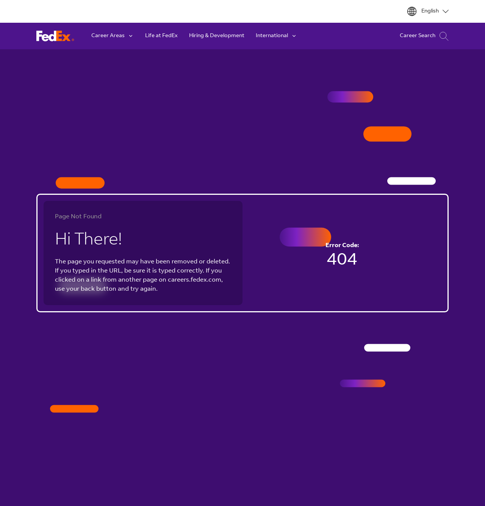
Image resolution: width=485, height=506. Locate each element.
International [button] (276, 36)
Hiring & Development (216, 36)
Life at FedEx (161, 36)
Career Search (424, 36)
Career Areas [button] (112, 36)
